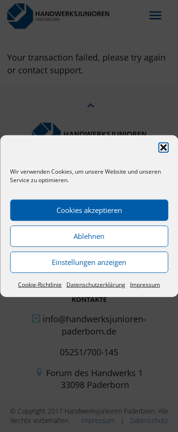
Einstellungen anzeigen (89, 262)
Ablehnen (89, 236)
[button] (163, 147)
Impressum (145, 284)
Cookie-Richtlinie (40, 284)
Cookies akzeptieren (89, 210)
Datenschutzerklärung (95, 284)
